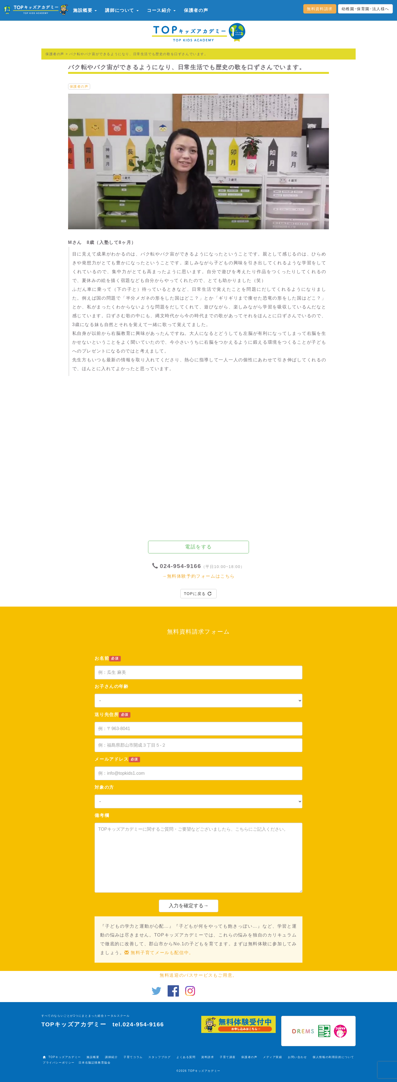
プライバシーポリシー (59, 1062)
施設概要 (93, 1057)
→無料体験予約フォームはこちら (198, 576)
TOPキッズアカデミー (65, 1057)
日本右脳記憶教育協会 (95, 1062)
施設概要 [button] (85, 10)
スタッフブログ (159, 1057)
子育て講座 (228, 1057)
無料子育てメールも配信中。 (159, 952)
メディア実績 (272, 1057)
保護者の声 (196, 10)
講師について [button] (122, 10)
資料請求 (207, 1057)
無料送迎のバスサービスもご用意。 (198, 975)
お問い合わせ (297, 1057)
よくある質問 (186, 1057)
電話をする (198, 547)
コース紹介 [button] (161, 10)
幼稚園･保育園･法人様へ (365, 9)
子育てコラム (133, 1057)
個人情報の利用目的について (333, 1057)
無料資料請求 (320, 9)
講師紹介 (111, 1057)
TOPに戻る (198, 593)
